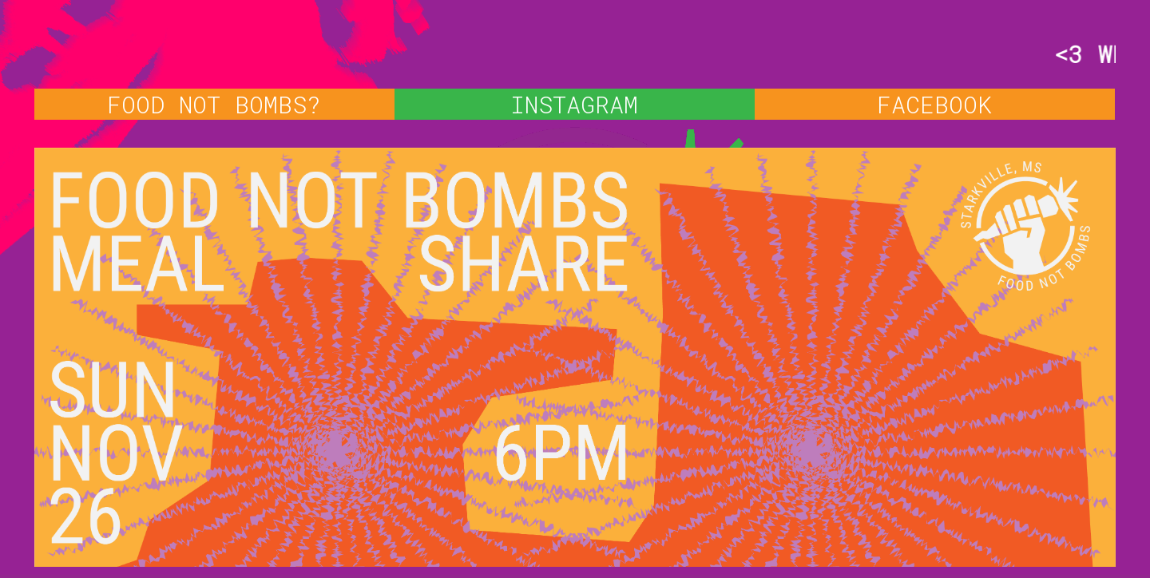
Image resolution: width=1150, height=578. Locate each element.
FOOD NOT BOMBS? (214, 104)
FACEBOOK (934, 104)
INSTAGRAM (574, 104)
